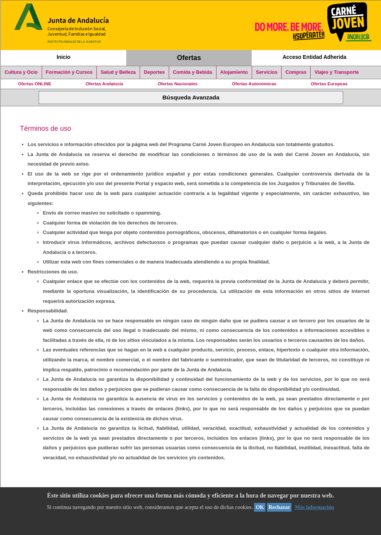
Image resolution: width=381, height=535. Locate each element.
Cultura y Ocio (21, 72)
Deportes (154, 72)
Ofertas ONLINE (34, 83)
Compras (295, 72)
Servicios (266, 72)
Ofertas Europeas (329, 83)
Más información (314, 507)
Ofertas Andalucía (104, 83)
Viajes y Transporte (336, 72)
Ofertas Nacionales (177, 83)
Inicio (63, 57)
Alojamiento (234, 72)
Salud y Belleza (118, 72)
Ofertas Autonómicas (254, 83)
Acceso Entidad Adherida (315, 57)
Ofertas (189, 58)
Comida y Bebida (192, 72)
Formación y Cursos (69, 72)
